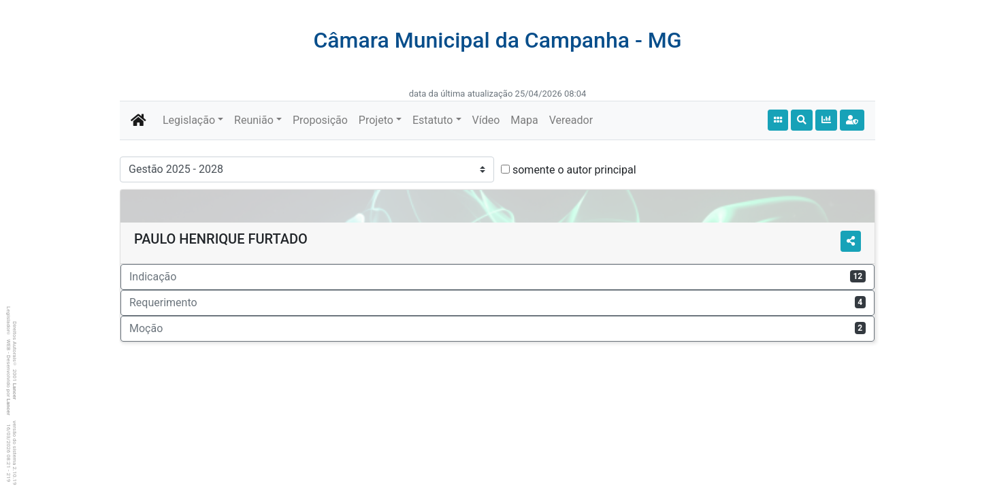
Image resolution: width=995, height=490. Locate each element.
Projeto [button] (376, 120)
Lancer (15, 391)
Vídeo (486, 120)
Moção (497, 328)
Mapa (524, 120)
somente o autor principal (574, 169)
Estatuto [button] (432, 120)
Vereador (571, 120)
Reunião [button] (254, 120)
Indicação (497, 276)
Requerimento (497, 302)
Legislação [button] (189, 120)
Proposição (320, 120)
